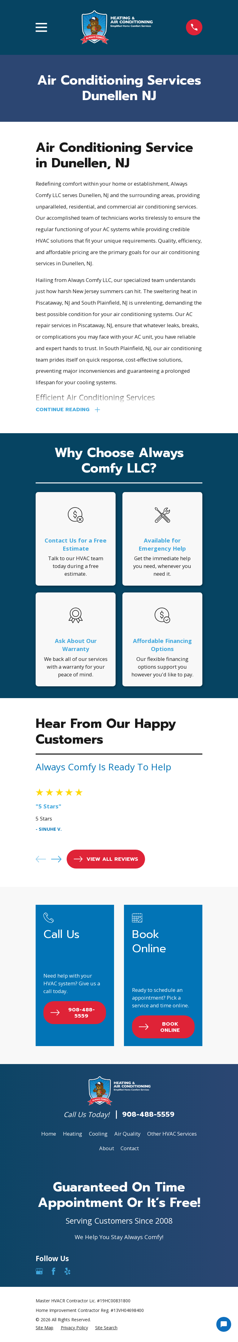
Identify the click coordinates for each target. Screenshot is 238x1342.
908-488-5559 (148, 1116)
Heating (72, 1135)
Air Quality (127, 1135)
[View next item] (56, 861)
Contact (130, 1149)
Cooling (98, 1135)
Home (48, 1135)
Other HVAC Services (172, 1135)
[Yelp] (67, 1272)
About (106, 1149)
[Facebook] (53, 1272)
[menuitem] (44, 1329)
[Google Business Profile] (39, 1272)
